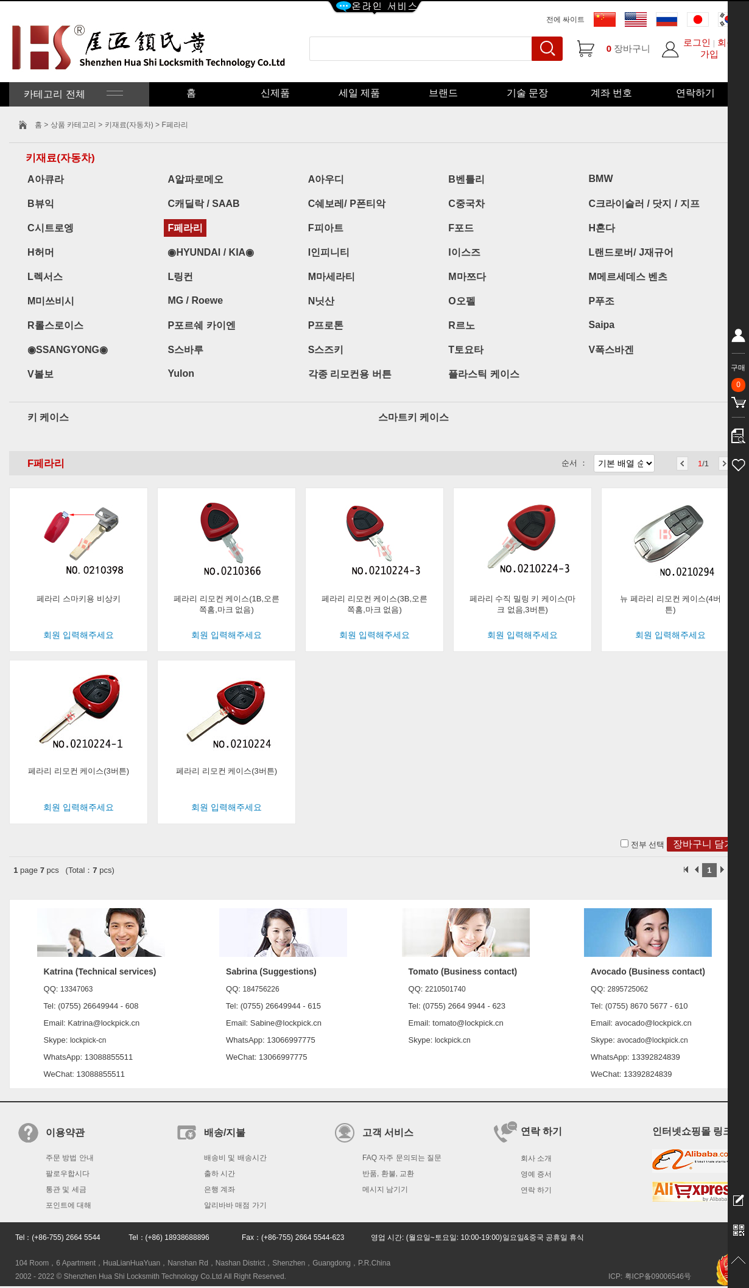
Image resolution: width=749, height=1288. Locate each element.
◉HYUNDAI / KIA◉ (210, 252)
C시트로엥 (50, 228)
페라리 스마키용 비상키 (78, 598)
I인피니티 (329, 252)
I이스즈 (464, 252)
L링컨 (180, 276)
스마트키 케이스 (413, 417)
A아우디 (326, 179)
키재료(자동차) (129, 125)
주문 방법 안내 (70, 1157)
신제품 (275, 93)
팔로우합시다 (68, 1173)
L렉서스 (45, 276)
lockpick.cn (453, 1040)
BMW (601, 178)
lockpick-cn (88, 1040)
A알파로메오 (195, 179)
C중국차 (466, 203)
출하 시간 (219, 1173)
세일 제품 (359, 93)
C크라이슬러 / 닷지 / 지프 (644, 203)
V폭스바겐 (612, 350)
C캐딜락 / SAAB (203, 203)
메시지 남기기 (385, 1189)
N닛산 (321, 301)
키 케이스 (48, 417)
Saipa (602, 325)
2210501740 (445, 989)
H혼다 (602, 228)
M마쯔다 (466, 276)
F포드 (461, 228)
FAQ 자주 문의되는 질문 (401, 1157)
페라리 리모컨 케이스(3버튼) (78, 770)
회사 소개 (536, 1158)
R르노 (461, 325)
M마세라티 (331, 276)
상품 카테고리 (75, 125)
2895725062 (628, 989)
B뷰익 (40, 203)
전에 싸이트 (565, 19)
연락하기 (695, 93)
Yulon (180, 373)
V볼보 (40, 374)
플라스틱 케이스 (483, 374)
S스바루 (185, 350)
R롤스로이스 (55, 325)
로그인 (697, 42)
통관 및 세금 (66, 1189)
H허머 (40, 252)
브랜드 (443, 93)
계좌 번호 (611, 93)
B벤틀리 (466, 179)
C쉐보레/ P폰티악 (346, 203)
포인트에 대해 (68, 1205)
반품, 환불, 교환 (388, 1173)
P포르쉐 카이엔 (201, 325)
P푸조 (602, 301)
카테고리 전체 (72, 94)
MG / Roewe (195, 300)
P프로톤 (326, 325)
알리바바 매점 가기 (235, 1205)
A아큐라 (45, 179)
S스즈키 (326, 350)
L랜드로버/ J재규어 (631, 252)
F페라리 (185, 228)
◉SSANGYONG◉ (67, 350)
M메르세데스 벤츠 (628, 276)
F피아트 (325, 228)
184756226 (261, 989)
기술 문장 (527, 93)
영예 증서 (536, 1174)
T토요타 (466, 350)
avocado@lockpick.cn (652, 1040)
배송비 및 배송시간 (235, 1157)
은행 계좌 (219, 1189)
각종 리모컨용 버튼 (350, 374)
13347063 (76, 989)
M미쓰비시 (50, 301)
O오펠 (461, 301)
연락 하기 (536, 1190)
